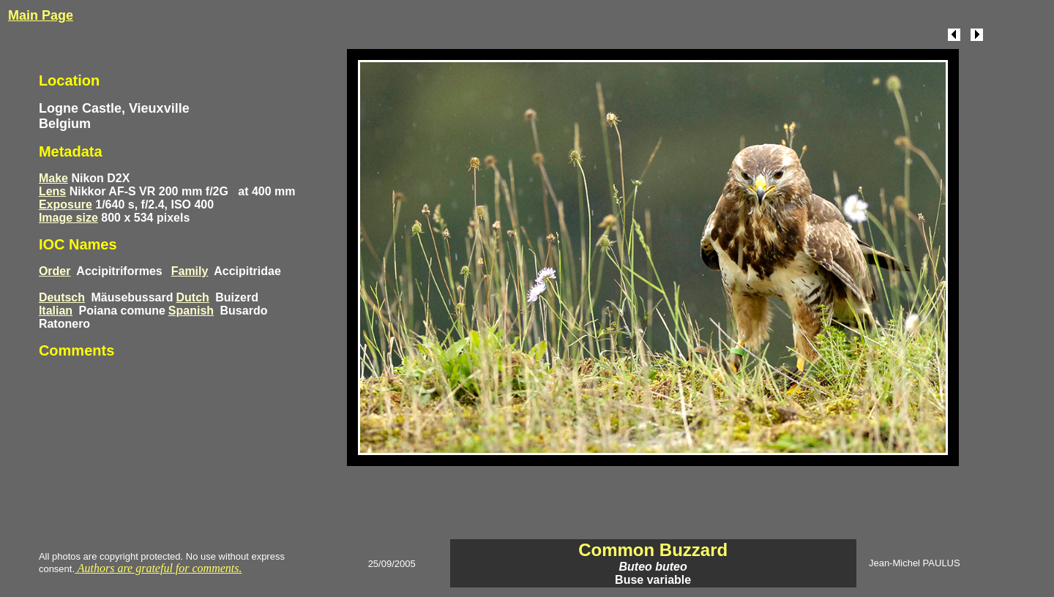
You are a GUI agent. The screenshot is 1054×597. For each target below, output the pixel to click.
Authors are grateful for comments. (158, 568)
